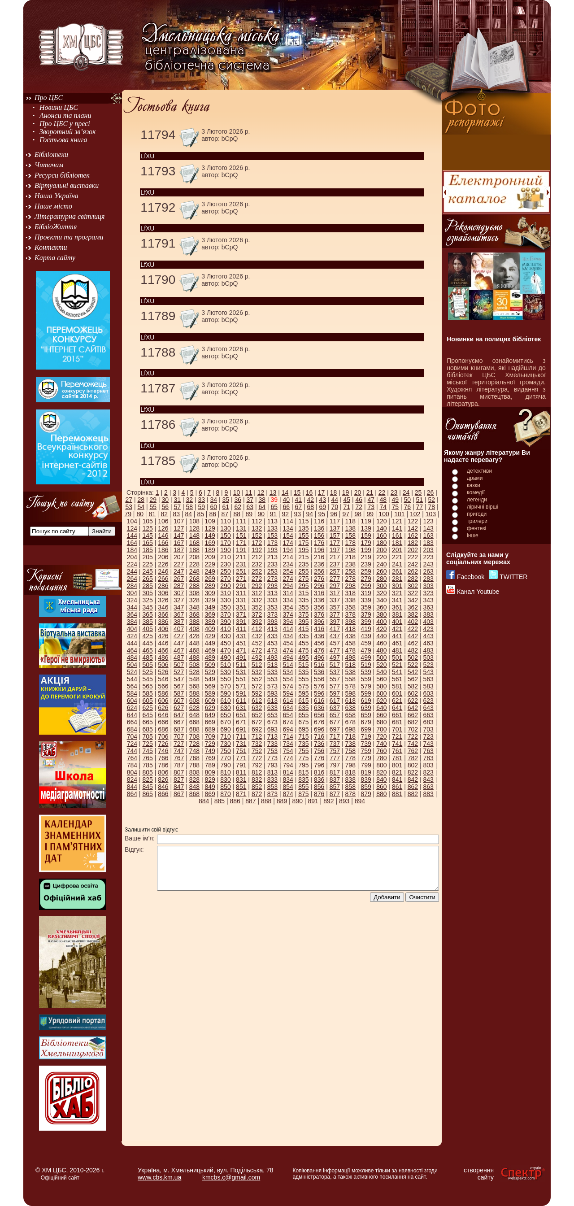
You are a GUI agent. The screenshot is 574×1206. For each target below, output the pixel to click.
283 (428, 578)
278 (350, 578)
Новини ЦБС (58, 107)
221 (397, 557)
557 (335, 679)
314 (288, 592)
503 (428, 657)
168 (194, 542)
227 (179, 564)
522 (413, 664)
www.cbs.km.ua (159, 1177)
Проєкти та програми (69, 237)
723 (428, 736)
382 (413, 614)
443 (428, 636)
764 (132, 758)
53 (128, 506)
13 (273, 492)
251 (241, 571)
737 (335, 743)
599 (366, 693)
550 (225, 679)
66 (286, 506)
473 (272, 650)
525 (147, 671)
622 (413, 700)
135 (303, 528)
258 (350, 571)
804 (132, 772)
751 (241, 750)
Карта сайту (55, 257)
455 (303, 643)
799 (366, 765)
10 (236, 492)
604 (132, 700)
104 (132, 521)
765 (147, 758)
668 (194, 722)
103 (431, 514)
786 (163, 765)
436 (319, 636)
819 (366, 772)
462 (413, 643)
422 (413, 628)
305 (147, 592)
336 (319, 600)
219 (366, 557)
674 (288, 722)
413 (272, 628)
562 (413, 679)
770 (225, 758)
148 (194, 535)
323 (428, 592)
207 (179, 557)
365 (147, 614)
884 (204, 801)
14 (285, 492)
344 (132, 607)
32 (189, 499)
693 (272, 729)
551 (241, 679)
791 (241, 765)
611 (241, 700)
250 (225, 571)
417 (335, 628)
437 (335, 636)
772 (257, 758)
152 (257, 535)
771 (241, 758)
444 (132, 643)
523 (428, 664)
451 (241, 643)
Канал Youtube (478, 591)
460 (381, 643)
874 (288, 793)
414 (288, 628)
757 (335, 750)
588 (194, 693)
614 (288, 700)
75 (395, 506)
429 (210, 636)
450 (225, 643)
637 (335, 707)
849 (210, 786)
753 (272, 750)
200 (381, 549)
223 (428, 557)
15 (297, 492)
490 (225, 657)
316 (319, 592)
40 (286, 499)
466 (163, 650)
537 (335, 671)
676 (319, 722)
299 (366, 585)
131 (241, 528)
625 (147, 707)
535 (303, 671)
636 (319, 707)
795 (303, 765)
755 (303, 750)
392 (257, 621)
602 (413, 693)
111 (241, 521)
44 (334, 499)
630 (225, 707)
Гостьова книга (63, 140)
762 (413, 750)
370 (225, 614)
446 (163, 643)
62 (237, 506)
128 (194, 528)
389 (210, 621)
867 (179, 793)
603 (428, 693)
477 (335, 650)
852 (257, 786)
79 (127, 514)
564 (132, 686)
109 (210, 521)
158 (350, 535)
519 (366, 664)
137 (335, 528)
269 (210, 578)
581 (397, 686)
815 (303, 772)
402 (413, 621)
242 (413, 564)
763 (428, 750)
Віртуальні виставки (67, 185)
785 (147, 765)
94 (309, 514)
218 (350, 557)
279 (366, 578)
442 (413, 636)
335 (303, 600)
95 (321, 514)
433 (272, 636)
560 (381, 679)
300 (381, 585)
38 (261, 499)
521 (397, 664)
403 (428, 621)
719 (366, 736)
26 (430, 492)
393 (272, 621)
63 (249, 506)
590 (225, 693)
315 (303, 592)
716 (319, 736)
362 (413, 607)
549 (210, 679)
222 (413, 557)
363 (428, 607)
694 (288, 729)
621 (397, 700)
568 (194, 686)
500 (381, 657)
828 (194, 779)
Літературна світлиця (69, 216)
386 (163, 621)
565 (147, 686)
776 (319, 758)
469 (210, 650)
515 (303, 664)
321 (397, 592)
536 (319, 671)
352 (257, 607)
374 (288, 614)
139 (366, 528)
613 (272, 700)
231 (241, 564)
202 (413, 549)
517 (335, 664)
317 (335, 592)
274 (288, 578)
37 (249, 499)
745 (147, 750)
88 (236, 514)
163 (428, 535)
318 (350, 592)
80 (140, 514)
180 (381, 542)
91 (273, 514)
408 (194, 628)
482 (413, 650)
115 (303, 521)
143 (428, 528)
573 (272, 686)
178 (350, 542)
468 (194, 650)
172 (257, 542)
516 (319, 664)
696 (319, 729)
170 (225, 542)
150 (225, 535)
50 (407, 499)
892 (328, 801)
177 (335, 542)
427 (179, 636)
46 (358, 499)
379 (366, 614)
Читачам (49, 165)
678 (350, 722)
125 (147, 528)
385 (147, 621)
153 (272, 535)
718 (350, 736)
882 (413, 793)
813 (272, 772)
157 (335, 535)
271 (241, 578)
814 (288, 772)
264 (132, 578)
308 (194, 592)
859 (366, 786)
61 (225, 506)
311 (241, 592)
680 (381, 722)
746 (163, 750)
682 (413, 722)
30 (165, 499)
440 (381, 636)
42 (310, 499)
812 (257, 772)
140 (381, 528)
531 (241, 671)
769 (210, 758)
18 (333, 492)
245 (147, 571)
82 (164, 514)
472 (257, 650)
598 (350, 693)
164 (132, 542)
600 (381, 693)
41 (298, 499)
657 (335, 714)
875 (303, 793)
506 (163, 664)
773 (272, 758)
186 (163, 549)
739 (366, 743)
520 (381, 664)
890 (297, 801)
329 (210, 600)
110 (225, 521)
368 (194, 614)
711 (241, 736)
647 (179, 714)
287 (179, 585)
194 (288, 549)
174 (288, 542)
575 (303, 686)
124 (132, 528)
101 (399, 514)
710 (225, 736)
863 (428, 786)
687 (179, 729)
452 (257, 643)
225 (147, 564)
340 (381, 600)
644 (132, 714)
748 (194, 750)
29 (153, 499)
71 (346, 506)
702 (413, 729)
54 (140, 506)
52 (431, 499)
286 (163, 585)
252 (257, 571)
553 (272, 679)
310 (225, 592)
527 (179, 671)
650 (225, 714)
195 (303, 549)
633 (272, 707)
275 (303, 578)
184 (132, 549)
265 (147, 578)
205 (147, 557)
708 (194, 736)
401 (397, 621)
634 (288, 707)
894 (360, 801)
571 (241, 686)
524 (132, 671)
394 (288, 621)
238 (350, 564)
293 (272, 585)
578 (350, 686)
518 (350, 664)
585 (147, 693)
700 (381, 729)
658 (350, 714)
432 (257, 636)
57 (177, 506)
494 (288, 657)
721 (397, 736)
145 (147, 535)
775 (303, 758)
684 (132, 729)
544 (132, 679)
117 (335, 521)
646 (163, 714)
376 (319, 614)
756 (319, 750)
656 (319, 714)
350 (225, 607)
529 (210, 671)
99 (370, 514)
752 (257, 750)
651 (241, 714)
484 (132, 657)
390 (225, 621)
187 (179, 549)
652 (257, 714)
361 (397, 607)
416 (319, 628)
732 (257, 743)
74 (383, 506)
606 (163, 700)
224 (132, 564)
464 (132, 650)
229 (210, 564)
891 (313, 801)
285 (147, 585)
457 (335, 643)
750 (225, 750)
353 (272, 607)
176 (319, 542)
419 (366, 628)
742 (413, 743)
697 (335, 729)
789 (210, 765)
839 (366, 779)
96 (333, 514)
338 (350, 600)
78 (431, 506)
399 (366, 621)
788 (194, 765)
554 (288, 679)
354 (288, 607)
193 (272, 549)
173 (272, 542)
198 (350, 549)
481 (397, 650)
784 (132, 765)
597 (335, 693)
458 (350, 643)
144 (132, 535)
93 (297, 514)
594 (288, 693)
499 (366, 657)
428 (194, 636)
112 (257, 521)
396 (319, 621)
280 (381, 578)
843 (428, 779)
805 (147, 772)
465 (147, 650)
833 (272, 779)
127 (179, 528)
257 (335, 571)
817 (335, 772)
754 (288, 750)
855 (303, 786)
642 (413, 707)
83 (176, 514)
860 (381, 786)
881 (397, 793)
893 (344, 801)
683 (428, 722)
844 (132, 786)
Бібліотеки (51, 154)
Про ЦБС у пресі (64, 123)
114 (288, 521)
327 (179, 600)
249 (210, 571)
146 (163, 535)
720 (381, 736)
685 (147, 729)
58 (189, 506)
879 (366, 793)
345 (147, 607)
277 (335, 578)
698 (350, 729)
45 (346, 499)
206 (163, 557)
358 (350, 607)
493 (272, 657)
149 (210, 535)
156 (319, 535)
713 (272, 736)
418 (350, 628)
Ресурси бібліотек (62, 175)
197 (335, 549)
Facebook (470, 576)
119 (366, 521)
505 (147, 664)
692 (257, 729)
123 (428, 521)
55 (153, 506)
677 (335, 722)
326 (163, 600)
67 (298, 506)
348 (194, 607)
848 (194, 786)
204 (132, 557)
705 (147, 736)
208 (194, 557)
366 (163, 614)
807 (179, 772)
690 (225, 729)
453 (272, 643)
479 (366, 650)
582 (413, 686)
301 (397, 585)
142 (413, 528)
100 (383, 514)
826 (163, 779)
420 (381, 628)
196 (319, 549)
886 (235, 801)
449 (210, 643)
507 (179, 664)
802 (413, 765)
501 (397, 657)
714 (288, 736)
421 (397, 628)
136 (319, 528)
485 (147, 657)
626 (163, 707)
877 (335, 793)
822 (413, 772)
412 (257, 628)
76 (407, 506)
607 (179, 700)
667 (179, 722)
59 (201, 506)
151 (241, 535)
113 (272, 521)
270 (225, 578)
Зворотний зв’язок (67, 131)
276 (319, 578)
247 (179, 571)
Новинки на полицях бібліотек (494, 339)
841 (397, 779)
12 (261, 492)
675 (303, 722)
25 (418, 492)
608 (194, 700)
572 (257, 686)
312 (257, 592)
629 (210, 707)
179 (366, 542)
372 (257, 614)
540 (381, 671)
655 (303, 714)
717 (335, 736)
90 (261, 514)
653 (272, 714)
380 (381, 614)
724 (132, 743)
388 (194, 621)
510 (225, 664)
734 (288, 743)
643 (428, 707)
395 (303, 621)
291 (241, 585)
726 (163, 743)
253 (272, 571)
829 (210, 779)
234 (288, 564)
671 (241, 722)
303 (428, 585)
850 (225, 786)
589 (210, 693)
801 (397, 765)
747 (179, 750)
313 (272, 592)
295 (303, 585)
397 (335, 621)
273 (272, 578)
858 (350, 786)
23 (394, 492)
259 (366, 571)
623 (428, 700)
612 (257, 700)
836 (319, 779)
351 (241, 607)
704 (132, 736)
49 (395, 499)
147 (179, 535)
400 (381, 621)
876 (319, 793)
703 (428, 729)
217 (335, 557)
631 (241, 707)
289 (210, 585)
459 (366, 643)
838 (350, 779)
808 (194, 772)
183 (428, 542)
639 (366, 707)
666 (163, 722)
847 (179, 786)
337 (335, 600)
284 (132, 585)
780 (381, 758)
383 (428, 614)
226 (163, 564)
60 (213, 506)
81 (152, 514)
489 (210, 657)
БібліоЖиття (56, 227)
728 (194, 743)
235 (303, 564)
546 (163, 679)
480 (381, 650)
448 (194, 643)
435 (303, 636)
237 (335, 564)
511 (241, 664)
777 (335, 758)
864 (132, 793)
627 (179, 707)
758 (350, 750)
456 (319, 643)
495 (303, 657)
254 (288, 571)
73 (370, 506)
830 (225, 779)
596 (319, 693)
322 (413, 592)
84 (188, 514)
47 (370, 499)
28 (140, 499)
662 (413, 714)
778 (350, 758)
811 (241, 772)
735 (303, 743)
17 (321, 492)
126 (163, 528)
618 (350, 700)
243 (428, 564)
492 (257, 657)
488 (194, 657)
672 (257, 722)
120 (381, 521)
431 (241, 636)
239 (366, 564)
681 (397, 722)
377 (335, 614)
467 (179, 650)
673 (272, 722)
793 (272, 765)
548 (194, 679)
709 (210, 736)
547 (179, 679)
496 (319, 657)
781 (397, 758)
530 (225, 671)
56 (165, 506)
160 (381, 535)
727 (179, 743)
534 (288, 671)
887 (250, 801)
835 (303, 779)
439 (366, 636)
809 (210, 772)
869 (210, 793)
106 (163, 521)
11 (248, 492)
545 (147, 679)
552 (257, 679)
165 (147, 542)
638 (350, 707)
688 (194, 729)
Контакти (51, 247)
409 (210, 628)
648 (194, 714)
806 (163, 772)
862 (413, 786)
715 (303, 736)
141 (397, 528)
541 (397, 671)
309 (210, 592)
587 (179, 693)
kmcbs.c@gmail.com (231, 1177)
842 (413, 779)
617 (335, 700)
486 (163, 657)
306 (163, 592)
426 (163, 636)
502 (413, 657)
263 (428, 571)
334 (288, 600)
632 (257, 707)
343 (428, 600)
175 (303, 542)
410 (225, 628)
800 (381, 765)
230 (225, 564)
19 (345, 492)
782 (413, 758)
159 (366, 535)
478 (350, 650)
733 (272, 743)
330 (225, 600)
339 (366, 600)
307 (179, 592)
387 (179, 621)
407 (179, 628)
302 (413, 585)
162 (413, 535)
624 (132, 707)
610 (225, 700)
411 (241, 628)
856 (319, 786)
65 (274, 506)
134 (288, 528)
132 (257, 528)
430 (225, 636)
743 (428, 743)
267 (179, 578)
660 (381, 714)
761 (397, 750)
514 (288, 664)
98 (357, 514)
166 (163, 542)
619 (366, 700)
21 (370, 492)
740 (381, 743)
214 (288, 557)
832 (257, 779)
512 (257, 664)
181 (397, 542)
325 (147, 600)
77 (419, 506)
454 (288, 643)
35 (225, 499)
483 (428, 650)
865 (147, 793)
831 (241, 779)
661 (397, 714)
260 (381, 571)
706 (163, 736)
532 (257, 671)
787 (179, 765)
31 (177, 499)
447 (179, 643)
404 (132, 628)
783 (428, 758)
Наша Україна (56, 196)
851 (241, 786)
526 (163, 671)
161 (397, 535)
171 (241, 542)
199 (366, 549)
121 (397, 521)
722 (413, 736)
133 (272, 528)
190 (225, 549)
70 (334, 506)
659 (366, 714)
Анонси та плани (65, 115)
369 (210, 614)
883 (428, 793)
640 (381, 707)
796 (319, 765)
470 (225, 650)
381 (397, 614)
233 (272, 564)
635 (303, 707)
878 (350, 793)
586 (163, 693)
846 (163, 786)
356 (319, 607)
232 (257, 564)
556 (319, 679)
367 (179, 614)
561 (397, 679)
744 (132, 750)
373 (272, 614)
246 (163, 571)
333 (272, 600)
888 (266, 801)
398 (350, 621)
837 (335, 779)
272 (257, 578)
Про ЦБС (49, 97)
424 (132, 636)
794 (288, 765)
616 (319, 700)
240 (381, 564)
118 (350, 521)
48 (383, 499)
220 (381, 557)
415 (303, 628)
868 (194, 793)
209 (210, 557)
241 (397, 564)
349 (210, 607)
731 (241, 743)
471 (241, 650)
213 (272, 557)
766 (163, 758)
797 (335, 765)
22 (382, 492)
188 (194, 549)
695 (303, 729)
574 (288, 686)
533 (272, 671)
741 (397, 743)
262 (413, 571)
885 (219, 801)
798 (350, 765)
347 (179, 607)
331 (241, 600)
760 (381, 750)
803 (428, 765)
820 (381, 772)
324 (132, 600)
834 (288, 779)
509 (210, 664)
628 (194, 707)
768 (194, 758)
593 (272, 693)
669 (210, 722)
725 (147, 743)
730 (225, 743)
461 (397, 643)
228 (194, 564)
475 (303, 650)
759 (366, 750)
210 (225, 557)
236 (319, 564)
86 (212, 514)
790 (225, 765)
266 (163, 578)
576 (319, 686)
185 (147, 549)
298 (350, 585)
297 (335, 585)
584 (132, 693)
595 (303, 693)
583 (428, 686)
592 (257, 693)
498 (350, 657)
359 (366, 607)
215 (303, 557)
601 (397, 693)
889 (282, 801)
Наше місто (53, 206)
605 (147, 700)
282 (413, 578)
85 (200, 514)
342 (413, 600)
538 (350, 671)
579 (366, 686)
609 (210, 700)
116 (319, 521)
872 (257, 793)
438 (350, 636)
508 (194, 664)
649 (210, 714)
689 (210, 729)
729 (210, 743)
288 (194, 585)
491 (241, 657)
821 (397, 772)
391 (241, 621)
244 (132, 571)
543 (428, 671)
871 (241, 793)
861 (397, 786)
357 (335, 607)
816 (319, 772)
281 (397, 578)
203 (428, 549)
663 (428, 714)
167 (179, 542)
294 (288, 585)
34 (213, 499)
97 (345, 514)
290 (225, 585)
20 (357, 492)
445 (147, 643)
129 (210, 528)
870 (225, 793)
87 (224, 514)
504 (132, 664)
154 (288, 535)
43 (322, 499)
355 (303, 607)
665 (147, 722)
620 (381, 700)
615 (303, 700)
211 (241, 557)
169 (210, 542)
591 (241, 693)
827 (179, 779)
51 (419, 499)
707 (179, 736)
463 (428, 643)
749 (210, 750)
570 (225, 686)
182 (413, 542)
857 (335, 786)
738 (350, 743)
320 (381, 592)
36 (237, 499)
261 (397, 571)
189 (210, 549)
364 (132, 614)
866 (163, 793)
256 (319, 571)
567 (179, 686)
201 (397, 549)
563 (428, 679)
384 (132, 621)
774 (288, 758)
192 (257, 549)
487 (179, 657)
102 (415, 514)
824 (132, 779)
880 (381, 793)
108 (194, 521)
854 (288, 786)
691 (241, 729)
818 (350, 772)
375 (303, 614)
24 (406, 492)
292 (257, 585)
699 (366, 729)
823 (428, 772)
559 (366, 679)
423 (428, 628)
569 (210, 686)
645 (147, 714)
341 (397, 600)
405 (147, 628)
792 (257, 765)
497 (335, 657)
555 (303, 679)
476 (319, 650)
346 (163, 607)
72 (358, 506)
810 (225, 772)
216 (319, 557)
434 (288, 636)
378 (350, 614)
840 (381, 779)
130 (225, 528)
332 (257, 600)
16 (309, 492)
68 (310, 506)
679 (366, 722)
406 (163, 628)
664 (132, 722)
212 (257, 557)
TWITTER (513, 576)
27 (128, 499)
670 (225, 722)
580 (381, 686)
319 (366, 592)
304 (132, 592)
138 (350, 528)
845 (147, 786)
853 (272, 786)
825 (147, 779)
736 (319, 743)
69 (322, 506)
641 (397, 707)
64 (261, 506)
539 (366, 671)
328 (194, 600)
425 (147, 636)
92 (285, 514)
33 (201, 499)
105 (147, 521)
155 (303, 535)
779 (366, 758)
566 (163, 686)
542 (413, 671)
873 (272, 793)
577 (335, 686)
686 (163, 729)
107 (179, 521)
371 (241, 614)
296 (319, 585)
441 (397, 636)
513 (272, 664)
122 (413, 521)
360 (381, 607)
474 (288, 650)
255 (303, 571)
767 (179, 758)
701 (397, 729)
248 (194, 571)
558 (350, 679)
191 (241, 549)
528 (194, 671)
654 (288, 714)
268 (194, 578)
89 (248, 514)
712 (257, 736)
